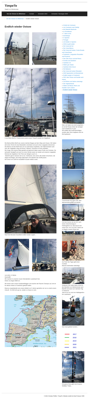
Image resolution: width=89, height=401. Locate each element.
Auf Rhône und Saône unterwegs (73, 81)
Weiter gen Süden (68, 65)
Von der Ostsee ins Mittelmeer (16, 14)
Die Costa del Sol (68, 46)
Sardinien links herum (69, 67)
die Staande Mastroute (69, 29)
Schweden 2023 (42, 14)
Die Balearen (67, 69)
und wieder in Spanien (69, 42)
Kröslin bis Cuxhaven (69, 25)
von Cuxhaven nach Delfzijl (71, 27)
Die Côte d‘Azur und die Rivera (72, 58)
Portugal (65, 40)
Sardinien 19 (67, 63)
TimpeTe (11, 5)
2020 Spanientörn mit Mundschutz (73, 73)
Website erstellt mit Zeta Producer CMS (73, 396)
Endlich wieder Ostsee (70, 90)
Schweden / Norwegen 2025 (59, 14)
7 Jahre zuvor (67, 33)
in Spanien (66, 37)
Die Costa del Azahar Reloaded (72, 71)
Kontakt (31, 14)
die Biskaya (66, 35)
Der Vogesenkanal (68, 83)
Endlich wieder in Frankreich (71, 75)
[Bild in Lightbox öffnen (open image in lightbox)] (17, 48)
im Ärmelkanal (67, 31)
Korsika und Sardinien (69, 60)
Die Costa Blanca (68, 48)
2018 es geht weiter (69, 44)
